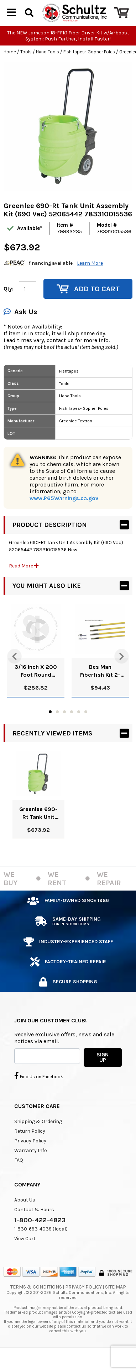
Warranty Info (30, 1168)
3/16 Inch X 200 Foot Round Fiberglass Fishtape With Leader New (36, 688)
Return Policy (29, 1148)
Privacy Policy (30, 1158)
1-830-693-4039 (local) (41, 1246)
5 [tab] (78, 729)
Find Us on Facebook (38, 1093)
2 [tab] (57, 729)
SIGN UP (102, 1074)
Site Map (115, 1304)
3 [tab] (64, 729)
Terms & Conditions (36, 1304)
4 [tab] (71, 729)
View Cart (25, 1256)
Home (10, 69)
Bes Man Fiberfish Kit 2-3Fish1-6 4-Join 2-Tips (100, 688)
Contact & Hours (34, 1227)
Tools (26, 69)
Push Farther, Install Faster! (78, 56)
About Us (24, 1217)
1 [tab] (50, 729)
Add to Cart (88, 306)
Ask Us (20, 329)
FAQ (18, 1177)
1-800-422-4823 (40, 1237)
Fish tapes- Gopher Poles (89, 69)
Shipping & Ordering (38, 1139)
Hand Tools (47, 69)
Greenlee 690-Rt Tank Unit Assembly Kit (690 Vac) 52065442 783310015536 (38, 830)
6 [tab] (85, 729)
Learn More (90, 280)
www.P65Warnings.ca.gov (64, 515)
